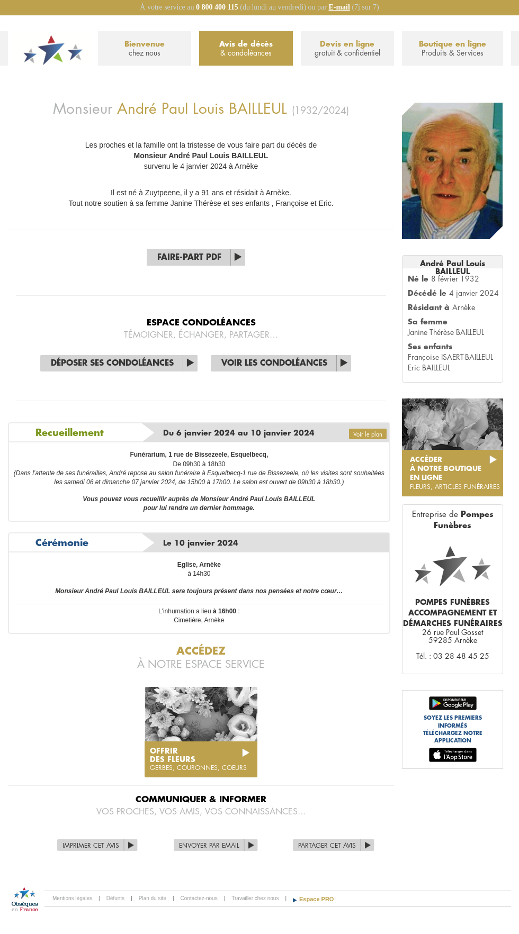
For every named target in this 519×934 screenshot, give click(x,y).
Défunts (115, 898)
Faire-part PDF (189, 257)
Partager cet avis (327, 845)
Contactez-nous (199, 898)
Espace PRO (316, 899)
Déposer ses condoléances (112, 363)
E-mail (339, 7)
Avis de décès (245, 49)
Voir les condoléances (274, 363)
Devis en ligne (347, 49)
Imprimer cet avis (90, 845)
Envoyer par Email (209, 845)
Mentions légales (72, 898)
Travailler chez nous (255, 898)
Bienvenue (144, 49)
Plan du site (152, 898)
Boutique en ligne (452, 49)
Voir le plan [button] (367, 435)
